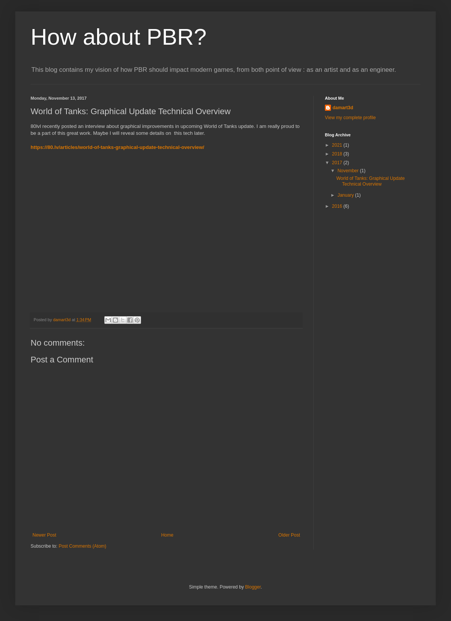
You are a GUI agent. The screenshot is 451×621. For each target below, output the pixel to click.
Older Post (289, 535)
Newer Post (44, 535)
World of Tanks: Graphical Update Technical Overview (370, 181)
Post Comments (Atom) (82, 546)
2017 (338, 162)
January (346, 195)
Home (167, 535)
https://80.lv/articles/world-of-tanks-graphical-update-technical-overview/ (117, 147)
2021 (338, 145)
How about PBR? (118, 37)
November (348, 170)
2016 (338, 206)
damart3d (343, 107)
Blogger (253, 587)
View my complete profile (350, 117)
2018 (338, 154)
